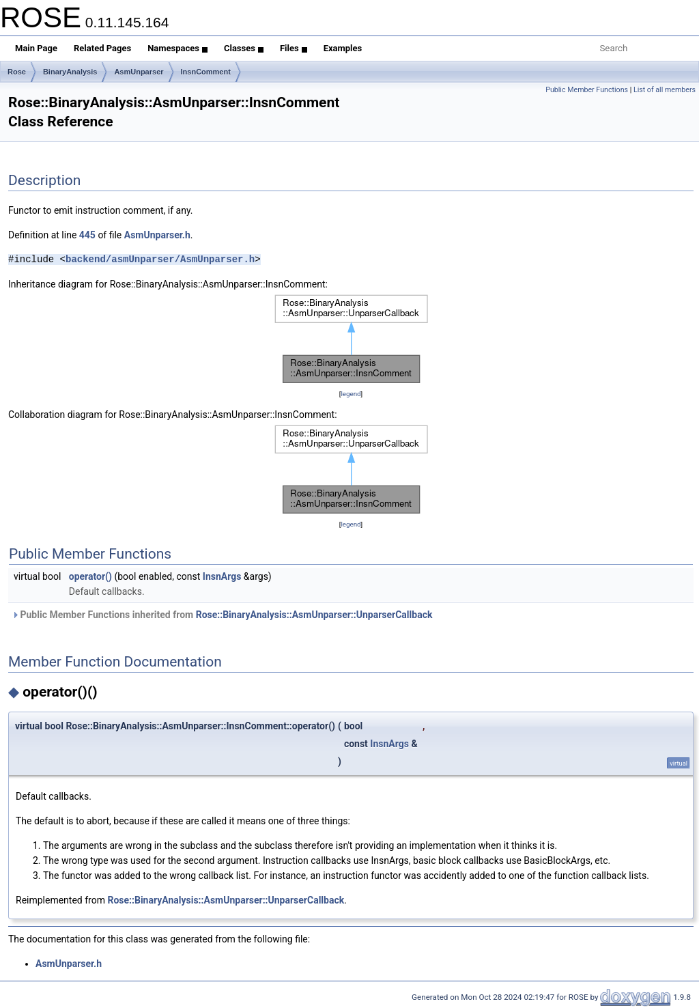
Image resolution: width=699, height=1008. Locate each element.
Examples (343, 48)
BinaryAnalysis (70, 72)
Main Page (36, 48)
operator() (90, 576)
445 (87, 234)
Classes (243, 48)
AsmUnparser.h (157, 234)
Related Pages (102, 48)
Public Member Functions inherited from (222, 614)
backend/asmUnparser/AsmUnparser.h (160, 259)
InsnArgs (222, 576)
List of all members (664, 89)
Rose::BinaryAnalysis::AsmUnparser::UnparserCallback (314, 614)
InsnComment (206, 72)
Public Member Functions (586, 89)
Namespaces (177, 48)
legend (350, 393)
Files (293, 48)
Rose (17, 72)
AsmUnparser (138, 72)
